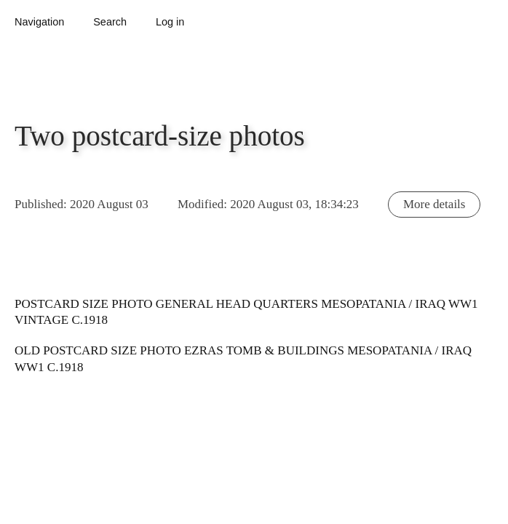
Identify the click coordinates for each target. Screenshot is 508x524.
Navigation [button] (39, 22)
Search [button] (110, 22)
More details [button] (434, 204)
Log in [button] (170, 22)
